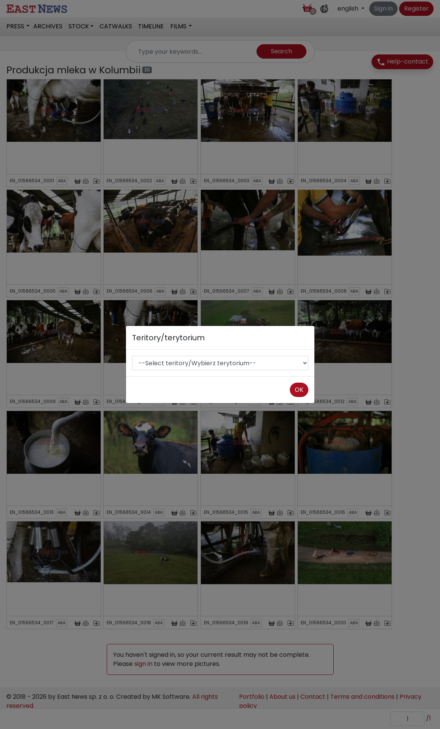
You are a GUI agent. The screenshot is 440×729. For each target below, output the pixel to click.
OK (299, 389)
